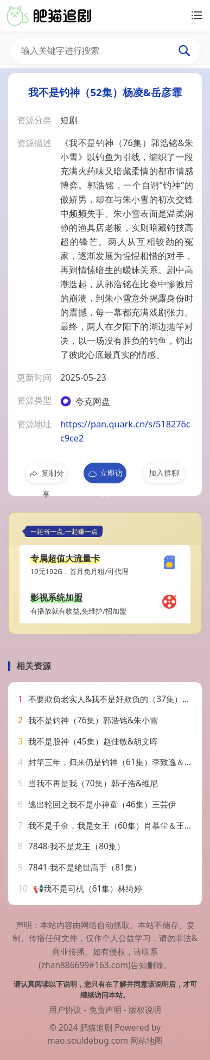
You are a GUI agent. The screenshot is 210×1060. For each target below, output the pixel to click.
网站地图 (146, 1040)
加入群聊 (164, 473)
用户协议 (65, 1009)
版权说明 (145, 1009)
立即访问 (105, 475)
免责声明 (105, 1009)
